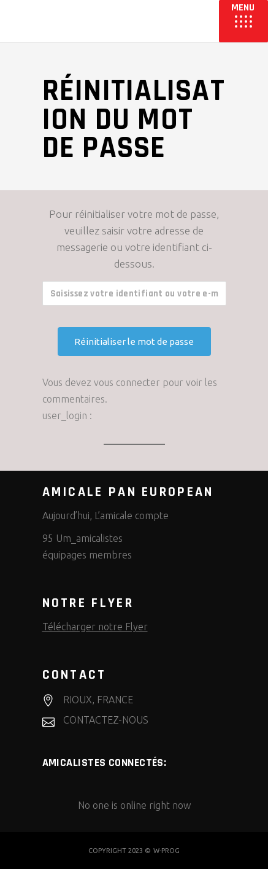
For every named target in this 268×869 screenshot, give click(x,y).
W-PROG (166, 850)
